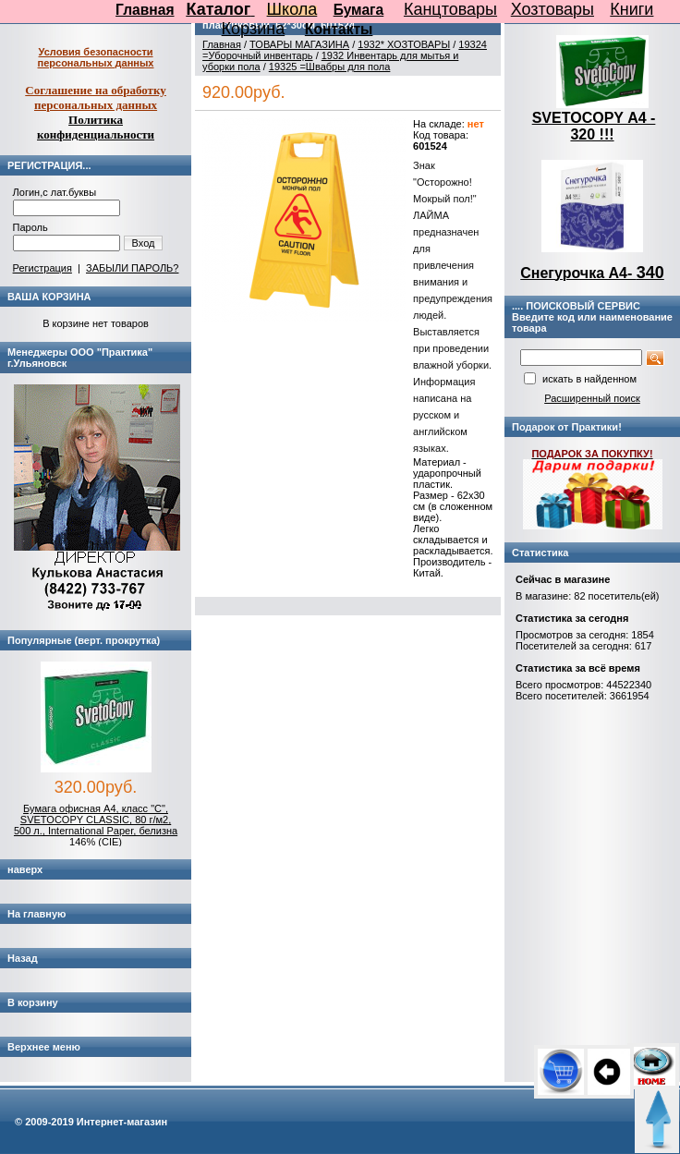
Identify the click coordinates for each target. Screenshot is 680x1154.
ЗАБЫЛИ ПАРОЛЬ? (132, 267)
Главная (144, 10)
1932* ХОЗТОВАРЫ (404, 44)
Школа (292, 9)
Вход (143, 243)
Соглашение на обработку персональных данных (95, 97)
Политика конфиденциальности (95, 127)
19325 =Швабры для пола (330, 66)
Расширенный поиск (592, 398)
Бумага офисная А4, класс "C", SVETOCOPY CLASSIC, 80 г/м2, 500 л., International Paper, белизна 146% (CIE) (95, 825)
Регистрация (42, 267)
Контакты (339, 29)
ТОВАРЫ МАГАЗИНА (299, 44)
